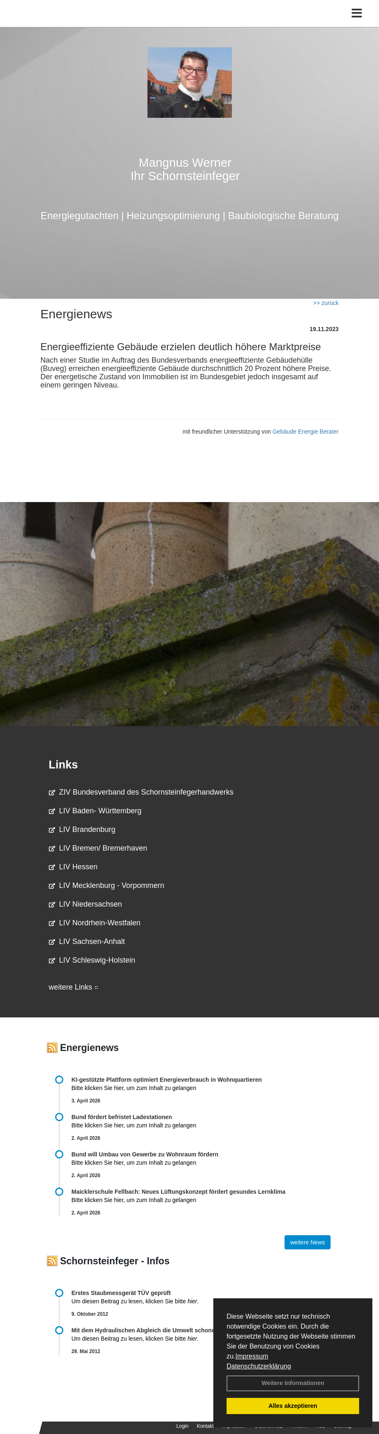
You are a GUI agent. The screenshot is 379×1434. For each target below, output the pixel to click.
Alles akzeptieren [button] (292, 1405)
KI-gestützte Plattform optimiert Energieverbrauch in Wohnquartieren (167, 1079)
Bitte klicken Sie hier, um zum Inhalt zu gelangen (134, 1088)
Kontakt (205, 1426)
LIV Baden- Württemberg (95, 811)
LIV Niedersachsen (85, 904)
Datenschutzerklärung (259, 1366)
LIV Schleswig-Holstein (92, 960)
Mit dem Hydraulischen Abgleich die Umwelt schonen (145, 1330)
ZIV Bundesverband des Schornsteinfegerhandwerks (141, 792)
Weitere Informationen (292, 1383)
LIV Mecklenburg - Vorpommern (106, 885)
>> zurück (325, 303)
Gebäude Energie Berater (306, 431)
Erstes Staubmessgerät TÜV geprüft (121, 1293)
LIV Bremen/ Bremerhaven (98, 848)
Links (63, 764)
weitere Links (74, 987)
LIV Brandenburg (82, 829)
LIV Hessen (73, 867)
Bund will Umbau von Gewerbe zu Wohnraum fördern (145, 1154)
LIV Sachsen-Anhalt (87, 941)
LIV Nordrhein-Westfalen (95, 923)
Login (182, 1426)
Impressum (251, 1356)
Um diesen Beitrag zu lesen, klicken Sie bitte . (135, 1301)
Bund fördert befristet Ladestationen (122, 1117)
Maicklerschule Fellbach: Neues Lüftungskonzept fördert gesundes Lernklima (179, 1191)
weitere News (307, 1242)
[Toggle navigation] (357, 13)
